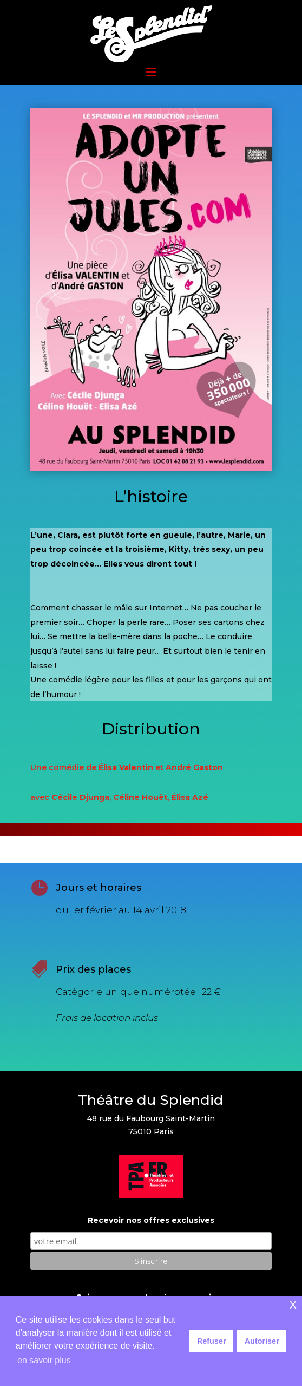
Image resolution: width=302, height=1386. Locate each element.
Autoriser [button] (262, 1341)
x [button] (293, 1304)
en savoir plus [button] (44, 1360)
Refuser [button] (211, 1341)
